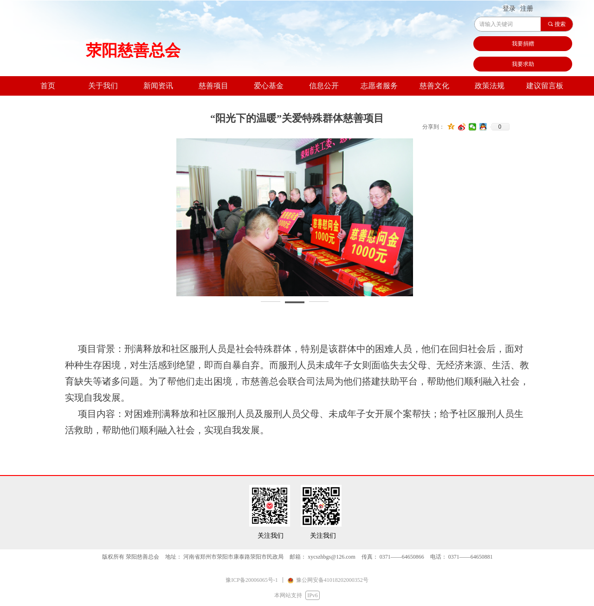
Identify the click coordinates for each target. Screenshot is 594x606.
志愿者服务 (379, 86)
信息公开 (324, 86)
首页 (47, 86)
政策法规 (489, 86)
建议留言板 (544, 86)
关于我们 (103, 86)
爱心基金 (269, 86)
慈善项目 (213, 86)
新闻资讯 (158, 86)
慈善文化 (434, 86)
